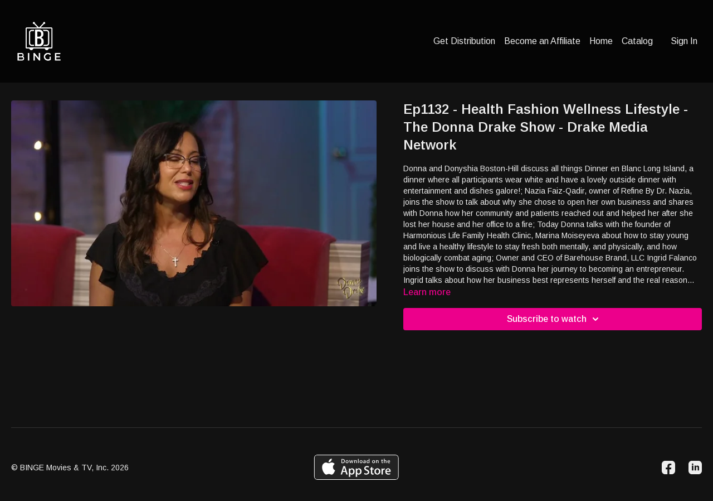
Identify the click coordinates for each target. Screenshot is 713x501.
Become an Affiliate (542, 41)
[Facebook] (668, 467)
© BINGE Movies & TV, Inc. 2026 (70, 467)
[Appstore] (356, 467)
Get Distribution (464, 41)
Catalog (637, 41)
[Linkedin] (695, 467)
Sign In (684, 41)
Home (601, 41)
